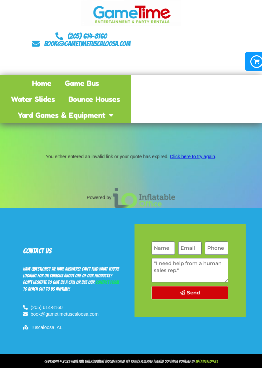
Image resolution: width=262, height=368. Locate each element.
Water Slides (33, 99)
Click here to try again (192, 156)
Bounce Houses (94, 99)
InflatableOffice (207, 361)
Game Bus (82, 83)
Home (41, 83)
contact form (107, 282)
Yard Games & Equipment (65, 115)
